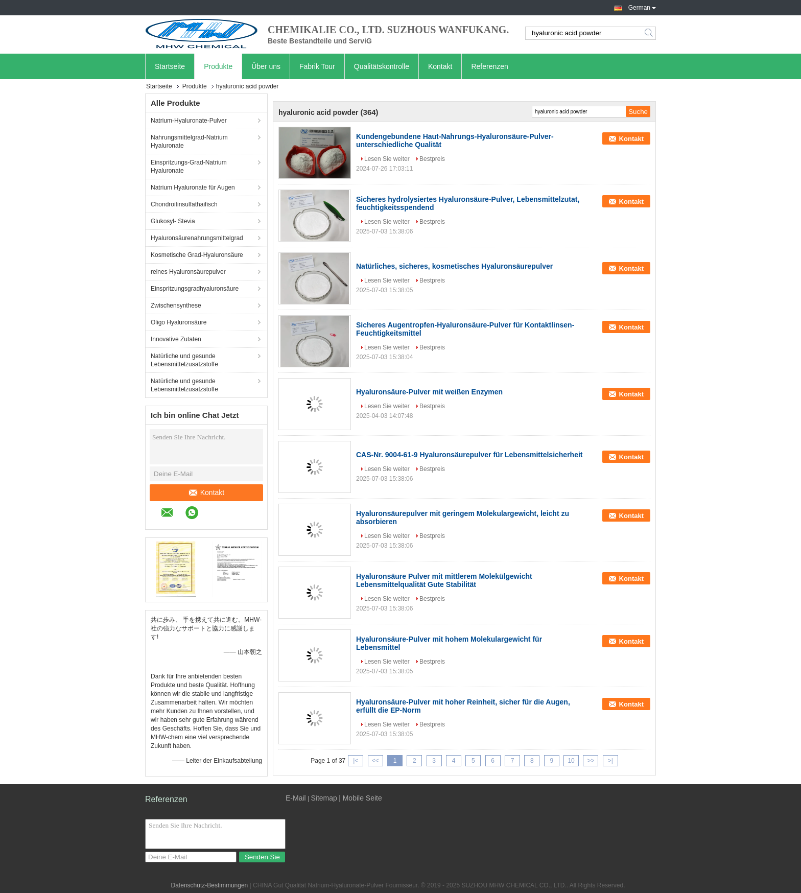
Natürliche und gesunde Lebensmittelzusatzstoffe (184, 360)
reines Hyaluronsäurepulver (188, 271)
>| (610, 760)
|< (355, 760)
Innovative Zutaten (176, 339)
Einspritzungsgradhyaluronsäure (195, 288)
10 (571, 760)
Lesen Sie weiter (387, 158)
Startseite (170, 66)
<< (375, 760)
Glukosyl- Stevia (173, 221)
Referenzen (489, 66)
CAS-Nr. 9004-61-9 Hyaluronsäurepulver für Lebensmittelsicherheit (469, 455)
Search (649, 33)
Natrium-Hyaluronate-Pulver (189, 120)
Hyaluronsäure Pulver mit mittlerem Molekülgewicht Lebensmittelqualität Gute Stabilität (444, 580)
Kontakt (440, 66)
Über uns (265, 66)
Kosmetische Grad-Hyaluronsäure (197, 254)
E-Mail (296, 798)
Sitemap (324, 798)
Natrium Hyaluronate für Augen (193, 187)
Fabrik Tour (317, 66)
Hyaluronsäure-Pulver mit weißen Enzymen (429, 392)
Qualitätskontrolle (381, 66)
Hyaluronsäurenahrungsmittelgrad (197, 238)
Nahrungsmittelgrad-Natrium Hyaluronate (189, 141)
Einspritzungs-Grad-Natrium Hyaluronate (189, 166)
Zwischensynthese (176, 305)
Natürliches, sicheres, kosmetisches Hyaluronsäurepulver (454, 266)
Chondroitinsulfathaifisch (184, 204)
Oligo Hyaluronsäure (178, 322)
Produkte (218, 66)
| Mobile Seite (360, 798)
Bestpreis (432, 158)
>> (590, 760)
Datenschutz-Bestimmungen (209, 885)
